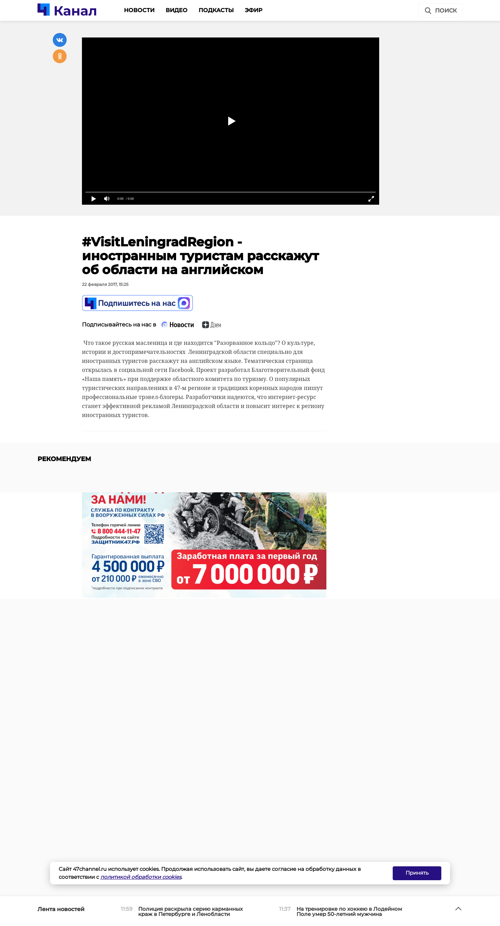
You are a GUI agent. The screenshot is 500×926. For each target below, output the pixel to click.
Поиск (440, 11)
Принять (417, 872)
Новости (139, 10)
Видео (177, 10)
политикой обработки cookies (140, 877)
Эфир (253, 10)
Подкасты (216, 10)
